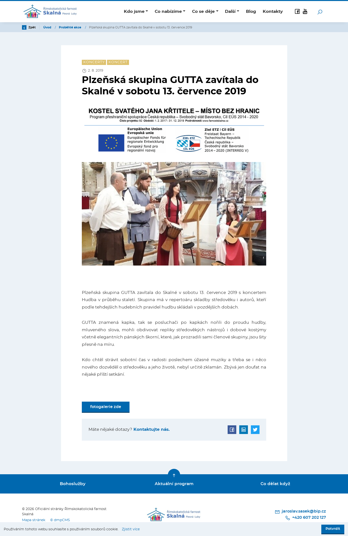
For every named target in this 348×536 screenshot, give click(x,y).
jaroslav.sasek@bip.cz (300, 512)
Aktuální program (174, 484)
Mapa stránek (33, 520)
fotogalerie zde (105, 407)
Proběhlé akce (70, 27)
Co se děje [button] (203, 11)
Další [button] (230, 11)
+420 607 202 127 (305, 518)
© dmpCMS (60, 520)
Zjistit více (131, 529)
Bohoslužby (73, 484)
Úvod (47, 27)
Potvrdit (333, 529)
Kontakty (273, 11)
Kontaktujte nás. (151, 429)
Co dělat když (275, 484)
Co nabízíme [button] (168, 11)
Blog (251, 11)
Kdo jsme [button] (134, 11)
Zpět (29, 27)
